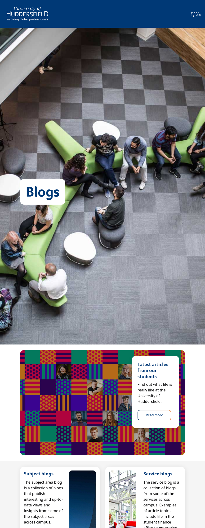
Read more (154, 415)
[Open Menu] (196, 14)
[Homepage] (27, 14)
